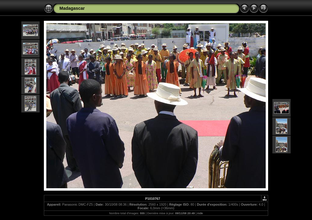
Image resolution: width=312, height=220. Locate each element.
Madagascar (72, 8)
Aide (200, 213)
